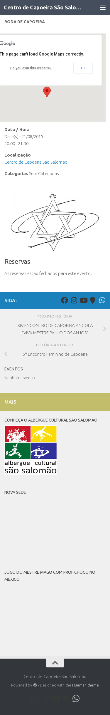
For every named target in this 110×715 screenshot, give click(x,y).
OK (83, 68)
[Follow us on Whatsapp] (102, 300)
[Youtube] (83, 300)
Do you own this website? (31, 68)
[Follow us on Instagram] (73, 300)
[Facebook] (64, 300)
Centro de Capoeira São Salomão (43, 7)
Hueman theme (85, 685)
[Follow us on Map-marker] (92, 300)
